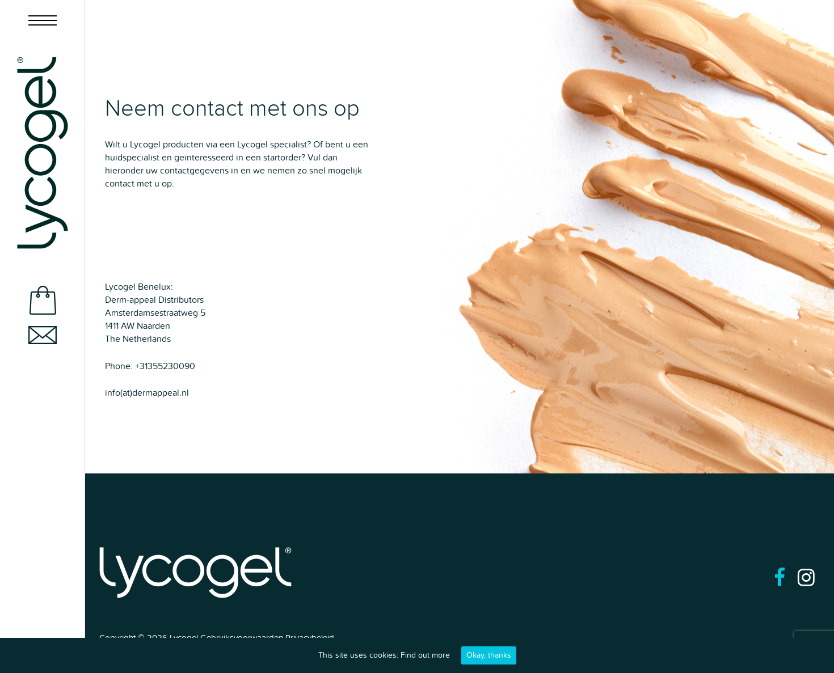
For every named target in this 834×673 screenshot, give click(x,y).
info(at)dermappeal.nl (147, 393)
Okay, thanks (488, 655)
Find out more (425, 655)
